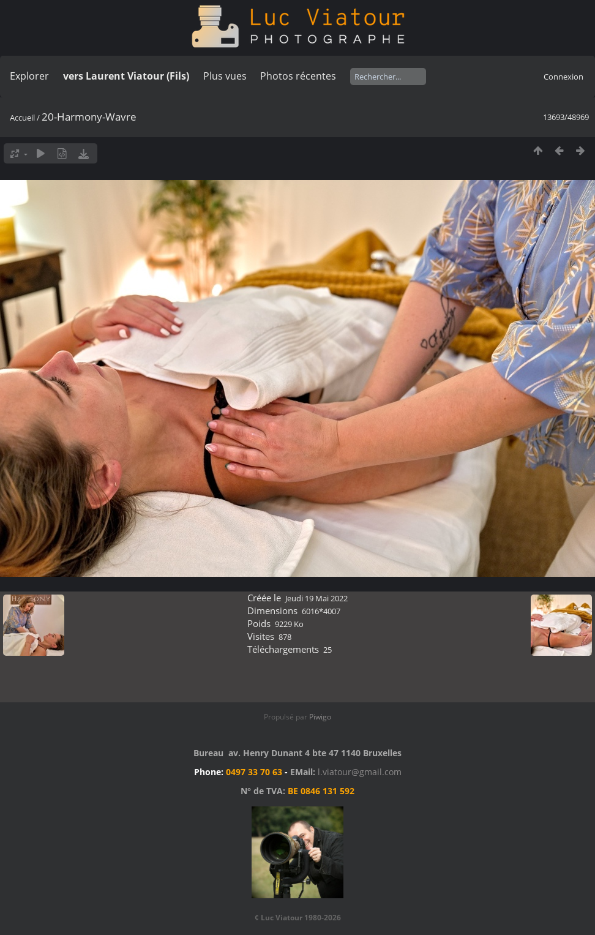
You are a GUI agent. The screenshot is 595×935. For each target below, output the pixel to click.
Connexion (563, 76)
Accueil (22, 117)
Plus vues (225, 76)
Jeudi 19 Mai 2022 (316, 598)
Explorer (29, 76)
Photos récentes (298, 76)
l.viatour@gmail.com (360, 772)
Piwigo (320, 717)
